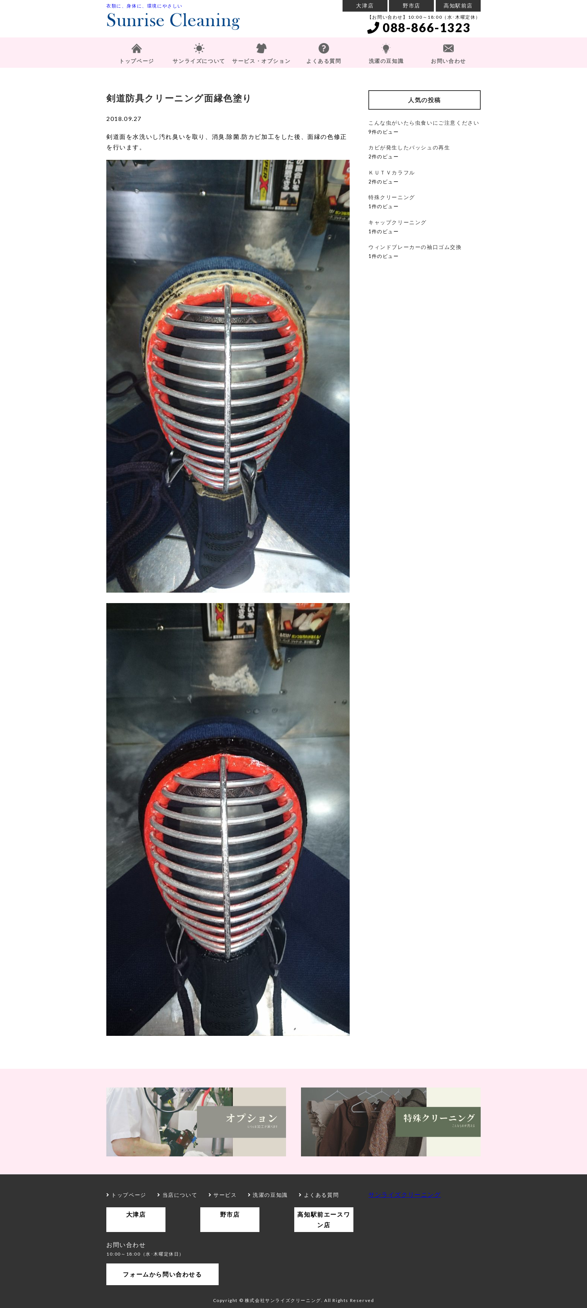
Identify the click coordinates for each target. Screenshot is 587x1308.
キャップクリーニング (397, 222)
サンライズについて (199, 61)
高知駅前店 (458, 5)
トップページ (136, 61)
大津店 (365, 5)
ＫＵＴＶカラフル (391, 172)
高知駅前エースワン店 (323, 1219)
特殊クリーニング (391, 197)
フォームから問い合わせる (162, 1274)
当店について (177, 1195)
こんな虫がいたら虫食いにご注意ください (423, 122)
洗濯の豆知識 (386, 61)
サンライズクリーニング (404, 1194)
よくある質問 (323, 61)
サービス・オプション (261, 61)
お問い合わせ (448, 61)
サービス (223, 1195)
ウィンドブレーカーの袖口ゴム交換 (415, 247)
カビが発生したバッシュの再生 (409, 147)
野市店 (411, 5)
